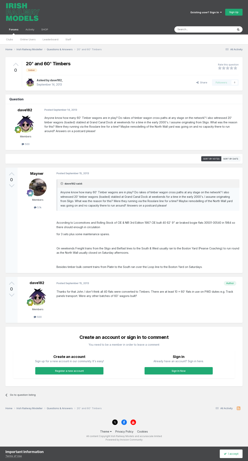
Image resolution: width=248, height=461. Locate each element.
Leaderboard (50, 39)
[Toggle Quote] (62, 183)
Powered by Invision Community (124, 439)
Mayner (37, 173)
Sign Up (233, 12)
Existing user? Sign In (206, 12)
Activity (30, 29)
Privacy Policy (124, 431)
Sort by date (230, 159)
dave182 (56, 80)
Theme (106, 431)
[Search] (194, 29)
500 (26, 144)
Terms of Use (13, 455)
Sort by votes (211, 159)
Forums (14, 31)
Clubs (9, 39)
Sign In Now (179, 370)
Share (201, 82)
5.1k (37, 207)
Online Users (28, 39)
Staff (68, 39)
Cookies (142, 431)
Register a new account (69, 370)
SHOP (44, 29)
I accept (231, 453)
